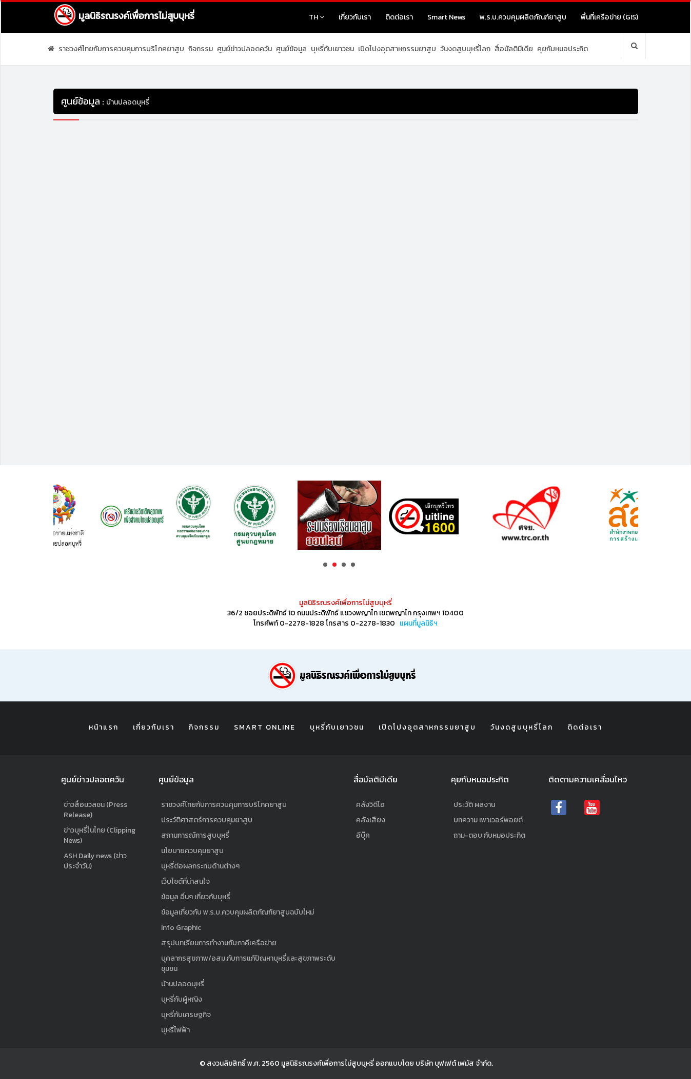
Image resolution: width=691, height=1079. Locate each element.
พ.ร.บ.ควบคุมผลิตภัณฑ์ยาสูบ (523, 17)
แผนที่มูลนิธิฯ (419, 623)
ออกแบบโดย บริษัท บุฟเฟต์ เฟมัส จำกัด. (434, 1063)
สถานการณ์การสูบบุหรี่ (195, 835)
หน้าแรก (104, 727)
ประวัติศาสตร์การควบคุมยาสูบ (206, 820)
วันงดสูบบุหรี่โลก (465, 49)
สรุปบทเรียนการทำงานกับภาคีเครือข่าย (219, 943)
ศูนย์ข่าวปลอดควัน (244, 49)
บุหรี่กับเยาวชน (332, 49)
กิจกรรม (200, 49)
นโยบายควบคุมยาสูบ (192, 850)
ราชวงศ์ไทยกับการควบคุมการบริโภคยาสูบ (121, 49)
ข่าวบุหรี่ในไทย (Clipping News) (99, 835)
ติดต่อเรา (399, 17)
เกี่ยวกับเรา (355, 17)
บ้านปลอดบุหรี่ (182, 984)
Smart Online (264, 727)
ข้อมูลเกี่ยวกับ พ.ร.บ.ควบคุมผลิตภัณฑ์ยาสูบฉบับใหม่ (237, 912)
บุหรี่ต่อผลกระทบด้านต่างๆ (200, 866)
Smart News (446, 17)
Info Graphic (181, 927)
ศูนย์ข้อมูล (291, 49)
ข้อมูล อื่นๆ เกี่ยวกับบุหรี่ (195, 896)
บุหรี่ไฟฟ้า (175, 1030)
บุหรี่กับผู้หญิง (181, 999)
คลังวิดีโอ (370, 804)
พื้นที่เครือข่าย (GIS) (609, 17)
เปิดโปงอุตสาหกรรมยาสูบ (397, 49)
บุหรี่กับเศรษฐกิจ (186, 1014)
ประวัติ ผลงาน (474, 804)
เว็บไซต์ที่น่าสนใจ (185, 881)
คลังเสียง (370, 820)
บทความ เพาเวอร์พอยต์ (488, 820)
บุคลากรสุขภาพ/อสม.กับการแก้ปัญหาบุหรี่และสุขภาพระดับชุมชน (248, 963)
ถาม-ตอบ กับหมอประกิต (489, 835)
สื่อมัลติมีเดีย (514, 49)
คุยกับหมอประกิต (562, 49)
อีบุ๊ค (363, 835)
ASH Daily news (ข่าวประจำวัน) (95, 861)
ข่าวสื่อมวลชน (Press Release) (95, 809)
